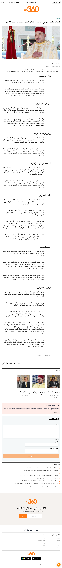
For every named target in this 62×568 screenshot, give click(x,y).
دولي (59, 548)
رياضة (59, 545)
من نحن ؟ (43, 536)
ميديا (59, 543)
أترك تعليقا (31, 456)
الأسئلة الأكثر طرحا (42, 538)
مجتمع (58, 540)
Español (3, 2)
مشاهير (58, 18)
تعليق (56, 424)
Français (11, 2)
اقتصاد (58, 538)
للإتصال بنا (43, 543)
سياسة (58, 536)
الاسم (56, 442)
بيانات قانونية (42, 541)
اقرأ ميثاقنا (56, 412)
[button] (59, 565)
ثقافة (59, 541)
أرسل (23, 516)
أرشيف (44, 545)
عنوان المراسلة (54, 448)
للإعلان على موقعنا (41, 540)
